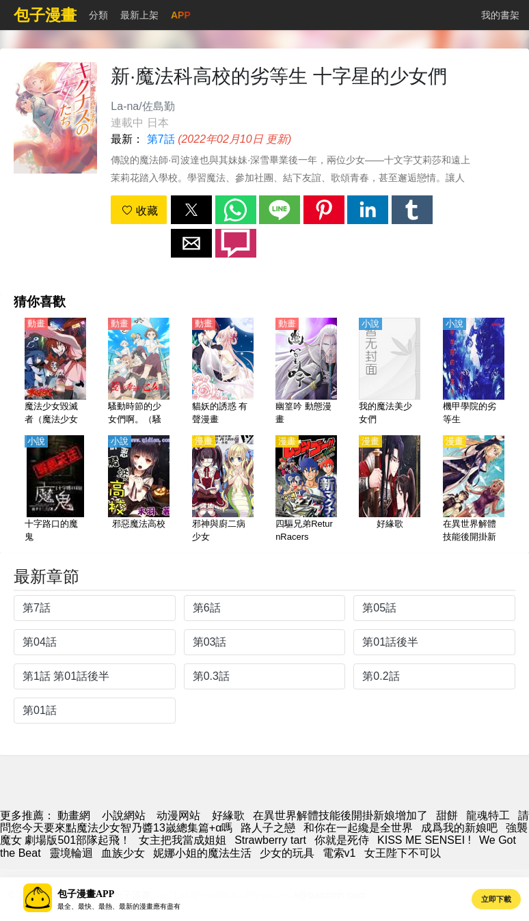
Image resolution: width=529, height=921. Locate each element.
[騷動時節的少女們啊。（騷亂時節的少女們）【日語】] (138, 372)
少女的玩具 (287, 853)
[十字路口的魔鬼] (55, 490)
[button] (191, 209)
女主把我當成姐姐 (182, 840)
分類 (98, 15)
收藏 (139, 211)
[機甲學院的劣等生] (473, 372)
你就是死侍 (341, 840)
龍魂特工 (488, 815)
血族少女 (123, 853)
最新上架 (139, 15)
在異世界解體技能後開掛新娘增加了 (340, 815)
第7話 (161, 139)
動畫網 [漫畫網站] (73, 815)
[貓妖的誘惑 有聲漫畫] (223, 372)
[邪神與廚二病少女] (223, 490)
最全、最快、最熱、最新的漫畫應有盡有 (118, 906)
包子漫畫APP (85, 894)
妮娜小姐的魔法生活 (202, 853)
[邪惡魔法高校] (138, 490)
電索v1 (339, 853)
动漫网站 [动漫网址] (178, 815)
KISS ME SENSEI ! (424, 840)
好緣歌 (228, 815)
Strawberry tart (270, 840)
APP (181, 15)
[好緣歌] (389, 490)
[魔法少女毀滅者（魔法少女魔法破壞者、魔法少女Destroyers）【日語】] (55, 372)
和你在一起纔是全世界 (358, 828)
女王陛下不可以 (402, 853)
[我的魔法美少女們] (389, 372)
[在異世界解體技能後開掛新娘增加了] (473, 490)
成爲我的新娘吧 (459, 828)
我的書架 (500, 15)
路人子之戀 (268, 828)
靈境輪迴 (71, 853)
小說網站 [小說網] (124, 815)
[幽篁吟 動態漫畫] (306, 372)
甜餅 (447, 815)
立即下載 (496, 899)
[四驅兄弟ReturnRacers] (306, 490)
